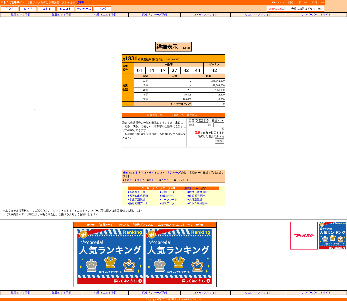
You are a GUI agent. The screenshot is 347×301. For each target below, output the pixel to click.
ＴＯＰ (128, 180)
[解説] (187, 188)
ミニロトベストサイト (258, 14)
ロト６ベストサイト (205, 14)
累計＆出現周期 (138, 195)
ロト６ (153, 180)
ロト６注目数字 (198, 203)
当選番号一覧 (137, 192)
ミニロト (166, 180)
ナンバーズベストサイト (316, 14)
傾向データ (168, 203)
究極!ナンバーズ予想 (154, 14)
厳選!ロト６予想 (61, 14)
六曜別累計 (195, 199)
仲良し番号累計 (198, 192)
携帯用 (81, 2)
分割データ (168, 192)
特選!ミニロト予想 (105, 14)
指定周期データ (138, 203)
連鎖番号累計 (197, 195)
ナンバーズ (182, 180)
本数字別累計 (137, 199)
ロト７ (141, 180)
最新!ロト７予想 (20, 14)
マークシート (169, 199)
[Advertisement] (173, 30)
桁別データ (168, 195)
